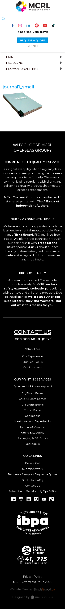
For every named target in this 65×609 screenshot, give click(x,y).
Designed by (32, 597)
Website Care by (32, 589)
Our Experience (32, 356)
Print (10, 57)
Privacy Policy (32, 576)
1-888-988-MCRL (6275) (33, 32)
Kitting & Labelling (32, 432)
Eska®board (24, 234)
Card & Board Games (32, 399)
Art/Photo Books (32, 393)
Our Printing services (32, 379)
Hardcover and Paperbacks (32, 421)
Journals (25, 427)
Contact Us (32, 485)
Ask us (33, 247)
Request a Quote (45, 474)
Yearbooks (33, 443)
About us (32, 348)
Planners (39, 427)
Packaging (14, 63)
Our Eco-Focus (32, 362)
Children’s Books (33, 404)
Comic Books (32, 410)
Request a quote (32, 40)
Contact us (32, 332)
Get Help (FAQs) (32, 480)
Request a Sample (20, 474)
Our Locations (32, 367)
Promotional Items (22, 68)
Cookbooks (32, 415)
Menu (32, 46)
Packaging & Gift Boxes (33, 438)
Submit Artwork (32, 468)
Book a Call (32, 463)
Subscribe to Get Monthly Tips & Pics (33, 491)
